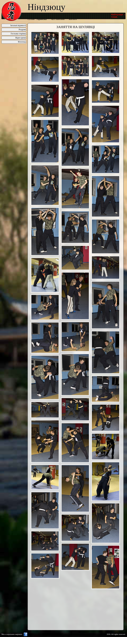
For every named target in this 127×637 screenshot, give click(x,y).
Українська (41, 19)
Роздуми (22, 30)
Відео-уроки (20, 38)
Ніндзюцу (46, 7)
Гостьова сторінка (18, 34)
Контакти (73, 19)
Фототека (22, 42)
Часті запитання (57, 19)
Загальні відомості (18, 25)
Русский (31, 19)
